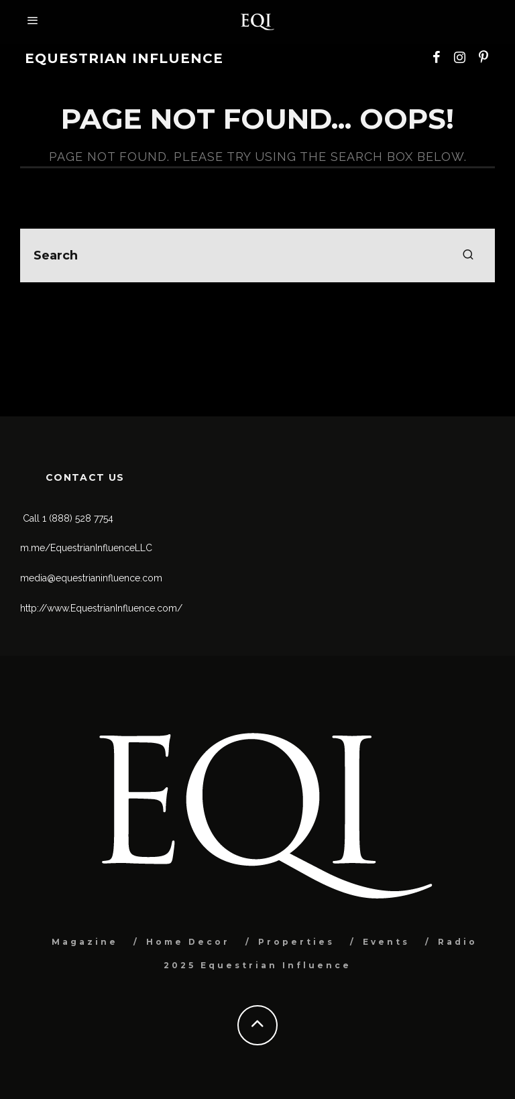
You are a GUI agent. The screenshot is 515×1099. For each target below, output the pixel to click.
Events (386, 942)
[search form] (257, 255)
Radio (457, 942)
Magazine (85, 942)
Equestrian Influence (124, 58)
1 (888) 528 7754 (77, 518)
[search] (468, 255)
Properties (296, 942)
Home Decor (188, 942)
